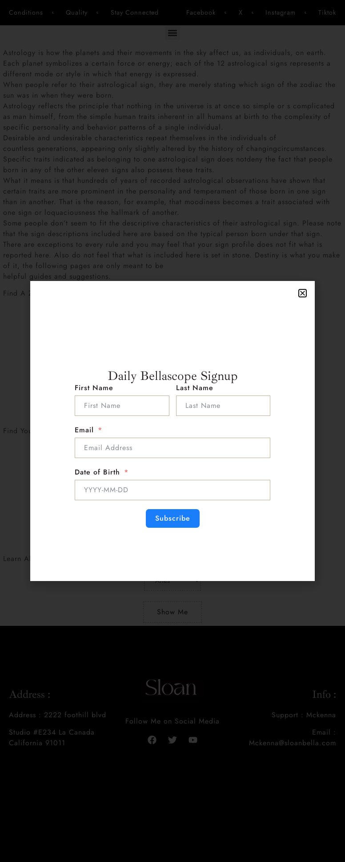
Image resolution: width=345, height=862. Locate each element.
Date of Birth (97, 472)
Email (84, 430)
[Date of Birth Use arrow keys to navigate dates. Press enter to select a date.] (172, 490)
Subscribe (172, 518)
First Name (94, 388)
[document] (172, 431)
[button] (302, 293)
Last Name (194, 388)
